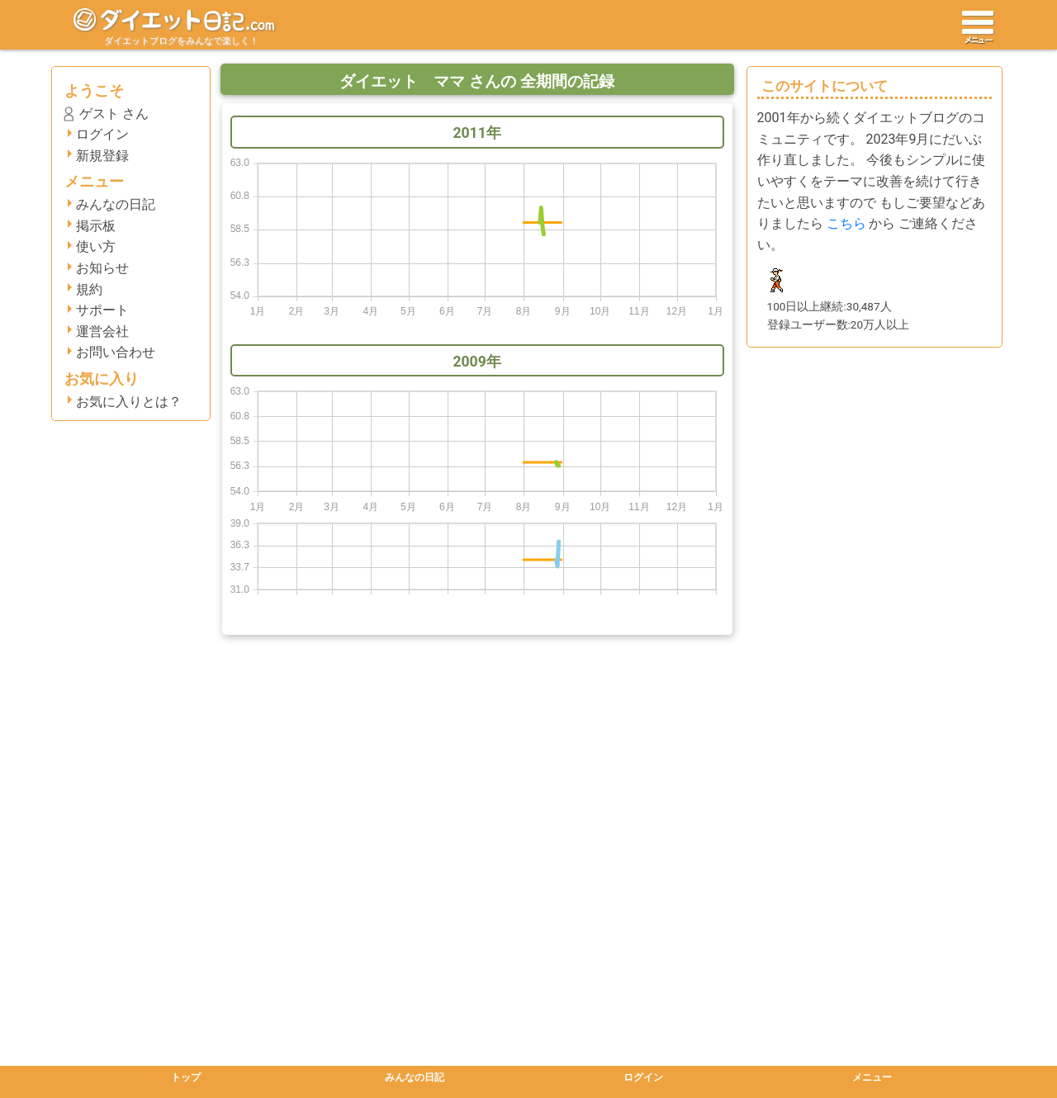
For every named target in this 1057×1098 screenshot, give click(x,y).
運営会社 (102, 331)
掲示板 (96, 226)
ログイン (102, 134)
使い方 (96, 246)
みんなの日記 (115, 204)
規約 (89, 289)
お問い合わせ (115, 352)
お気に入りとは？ (129, 401)
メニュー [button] (872, 1077)
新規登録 (102, 155)
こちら (846, 223)
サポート (102, 310)
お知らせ (102, 268)
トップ (186, 1077)
